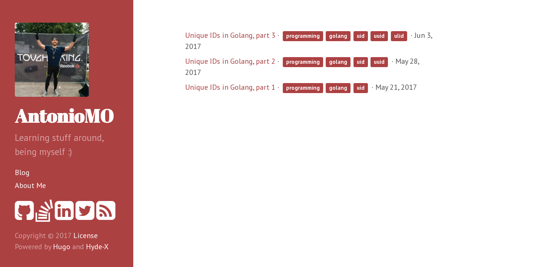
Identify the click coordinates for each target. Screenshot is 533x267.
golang (338, 35)
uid (361, 35)
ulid (399, 35)
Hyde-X (97, 246)
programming (303, 35)
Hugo (61, 246)
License (85, 235)
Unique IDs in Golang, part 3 (230, 35)
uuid (379, 35)
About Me (30, 185)
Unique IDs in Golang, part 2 (230, 61)
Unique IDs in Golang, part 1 (230, 87)
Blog (22, 172)
